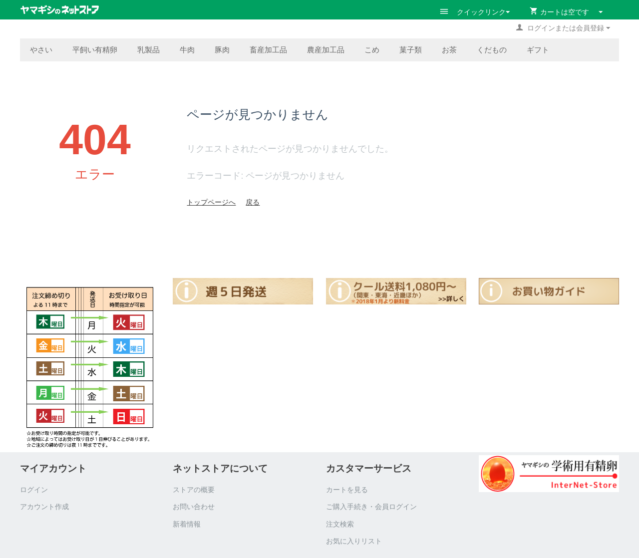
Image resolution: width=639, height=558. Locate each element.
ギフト (538, 49)
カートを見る (347, 490)
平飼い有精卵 (94, 49)
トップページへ (211, 202)
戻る (253, 202)
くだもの (492, 49)
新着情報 (187, 524)
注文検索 (340, 524)
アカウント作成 (44, 507)
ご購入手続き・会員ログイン (371, 507)
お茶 (449, 49)
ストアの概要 (194, 490)
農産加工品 (325, 49)
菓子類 (410, 49)
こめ (371, 49)
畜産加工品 (268, 49)
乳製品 (148, 49)
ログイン (34, 490)
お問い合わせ (194, 507)
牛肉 (187, 49)
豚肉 (222, 49)
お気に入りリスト (354, 541)
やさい (41, 49)
